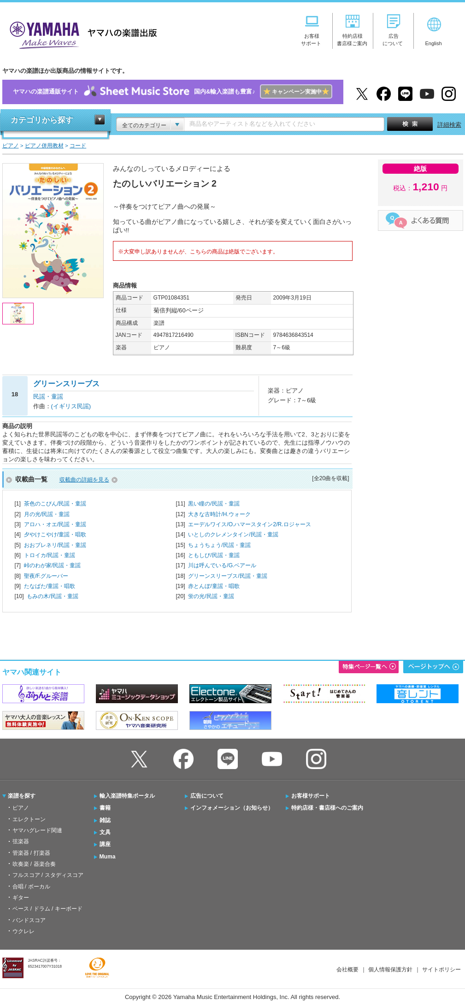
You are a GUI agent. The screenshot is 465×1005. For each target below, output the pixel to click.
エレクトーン (29, 819)
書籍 (105, 808)
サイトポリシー (441, 969)
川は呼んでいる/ (222, 565)
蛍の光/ (211, 596)
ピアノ (20, 808)
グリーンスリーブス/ (227, 576)
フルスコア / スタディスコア (47, 875)
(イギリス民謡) (71, 406)
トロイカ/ (49, 555)
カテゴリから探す (42, 120)
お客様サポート (310, 796)
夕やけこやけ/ (55, 534)
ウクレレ (23, 931)
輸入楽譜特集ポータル (127, 796)
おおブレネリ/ (55, 545)
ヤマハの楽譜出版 (80, 34)
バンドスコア (29, 920)
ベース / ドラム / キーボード (47, 908)
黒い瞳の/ (213, 503)
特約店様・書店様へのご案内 (327, 808)
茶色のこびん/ (55, 503)
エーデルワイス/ (249, 524)
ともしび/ (213, 555)
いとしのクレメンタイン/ (233, 534)
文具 (105, 832)
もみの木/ (52, 596)
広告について (207, 796)
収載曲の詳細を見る (84, 479)
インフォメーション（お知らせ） (231, 808)
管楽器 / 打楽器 (31, 853)
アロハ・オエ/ (55, 524)
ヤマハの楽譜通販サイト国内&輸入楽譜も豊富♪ (172, 92)
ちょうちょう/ (219, 545)
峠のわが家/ (52, 565)
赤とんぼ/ (213, 586)
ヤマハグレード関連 (37, 830)
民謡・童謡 (48, 396)
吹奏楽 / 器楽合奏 (34, 864)
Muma (108, 856)
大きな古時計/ (219, 514)
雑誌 (105, 820)
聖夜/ (46, 576)
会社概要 (347, 969)
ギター (20, 897)
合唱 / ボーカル (31, 886)
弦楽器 (20, 841)
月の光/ (47, 514)
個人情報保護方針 (390, 969)
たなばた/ (49, 586)
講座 (105, 844)
